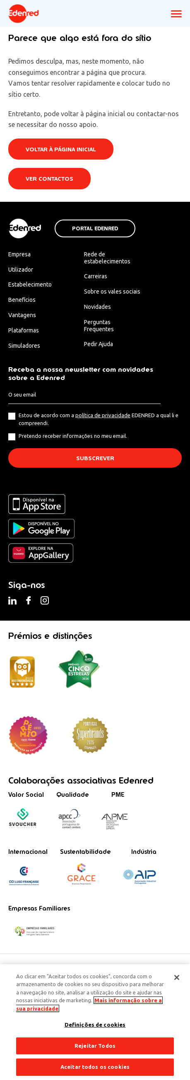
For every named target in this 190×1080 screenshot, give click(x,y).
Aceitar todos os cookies (95, 1067)
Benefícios (22, 299)
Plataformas (23, 330)
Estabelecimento (30, 284)
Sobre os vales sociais (112, 291)
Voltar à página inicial (61, 149)
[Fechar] (177, 977)
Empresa (19, 254)
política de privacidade (102, 415)
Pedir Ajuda (98, 344)
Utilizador (20, 269)
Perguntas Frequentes (99, 325)
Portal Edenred (95, 228)
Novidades (97, 306)
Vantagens (22, 315)
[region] (95, 1022)
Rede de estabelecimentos (107, 258)
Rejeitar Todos (95, 1046)
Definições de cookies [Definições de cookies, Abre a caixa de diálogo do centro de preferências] (95, 1024)
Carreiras (95, 276)
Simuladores (24, 345)
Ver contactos (49, 178)
